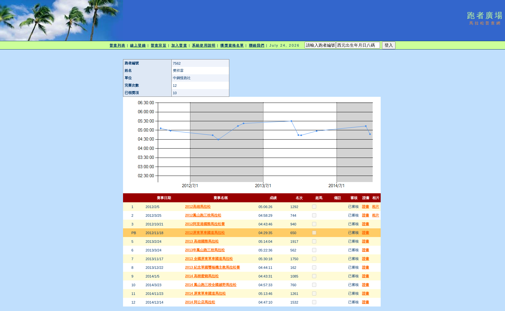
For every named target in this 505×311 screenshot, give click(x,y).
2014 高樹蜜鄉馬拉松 (202, 276)
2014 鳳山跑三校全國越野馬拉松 (211, 285)
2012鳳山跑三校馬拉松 (203, 215)
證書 (365, 206)
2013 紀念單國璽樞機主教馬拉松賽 (212, 267)
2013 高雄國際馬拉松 (202, 241)
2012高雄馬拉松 (198, 206)
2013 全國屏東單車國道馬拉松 (209, 259)
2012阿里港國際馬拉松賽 (205, 224)
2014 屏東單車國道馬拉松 (205, 293)
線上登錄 (138, 45)
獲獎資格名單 (232, 45)
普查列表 (117, 45)
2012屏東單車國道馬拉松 (205, 232)
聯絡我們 (256, 45)
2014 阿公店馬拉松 (200, 302)
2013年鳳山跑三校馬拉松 (205, 250)
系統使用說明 (203, 45)
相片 (375, 206)
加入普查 (179, 45)
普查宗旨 (158, 45)
